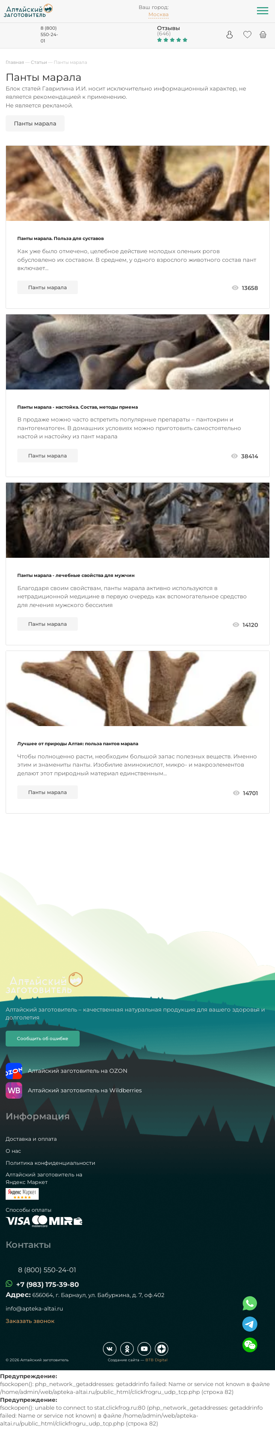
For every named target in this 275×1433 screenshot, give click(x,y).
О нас (13, 1151)
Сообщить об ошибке (42, 1038)
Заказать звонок (30, 1320)
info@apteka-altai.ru (34, 1308)
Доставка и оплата (31, 1139)
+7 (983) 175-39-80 (47, 1284)
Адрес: (18, 1295)
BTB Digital (156, 1359)
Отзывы (168, 28)
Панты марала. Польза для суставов (60, 238)
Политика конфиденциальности (50, 1163)
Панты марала (47, 287)
